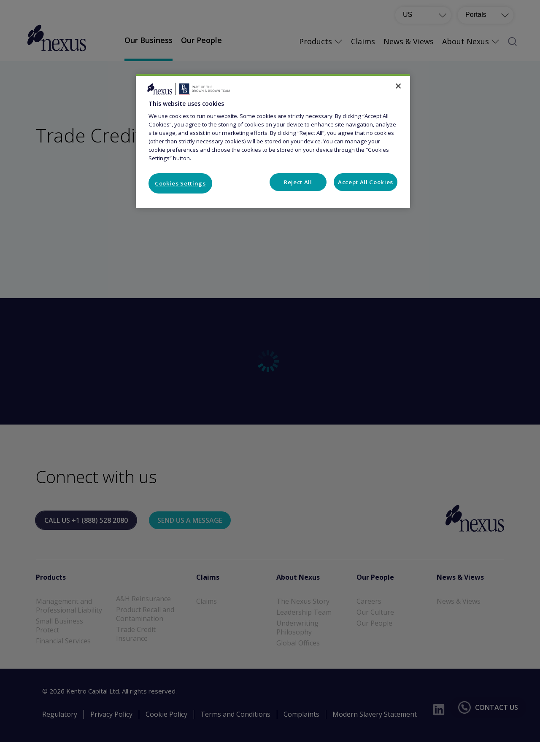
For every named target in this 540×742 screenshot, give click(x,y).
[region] (273, 141)
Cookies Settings (180, 183)
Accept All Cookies (365, 182)
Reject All (298, 182)
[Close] (398, 86)
